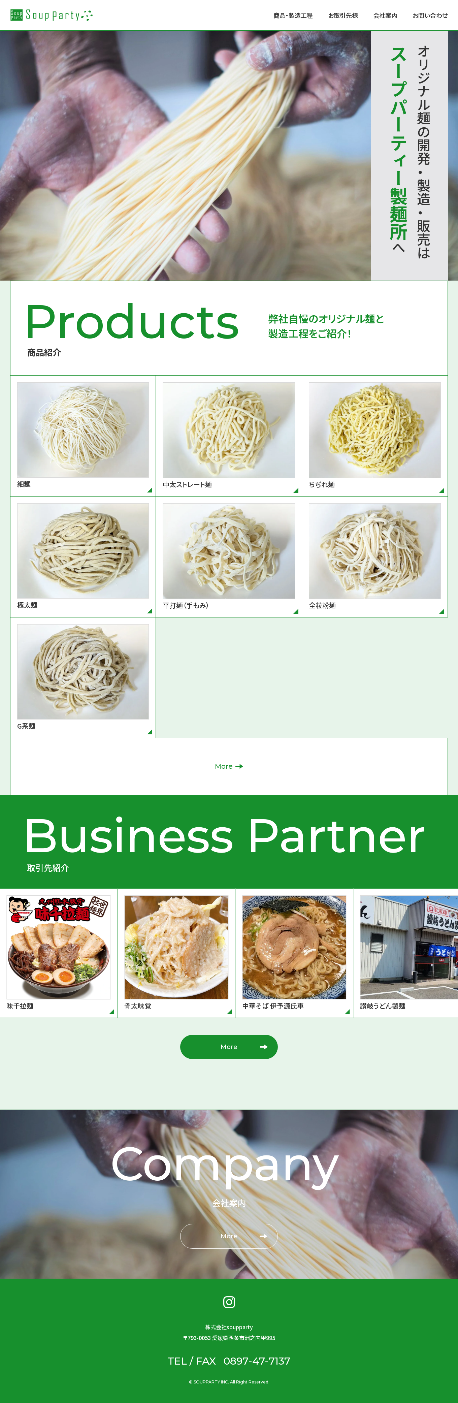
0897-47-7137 (257, 1361)
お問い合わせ (430, 15)
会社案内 (385, 15)
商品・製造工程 (293, 15)
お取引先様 (343, 15)
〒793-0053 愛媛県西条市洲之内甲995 (229, 1338)
